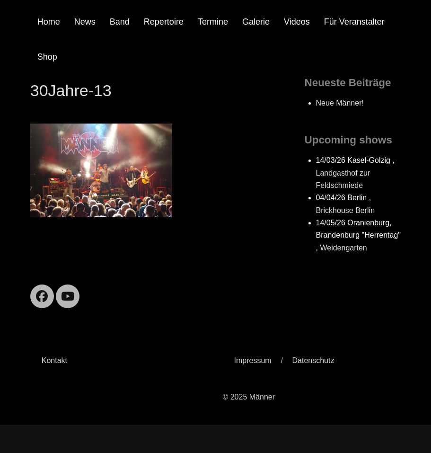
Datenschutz (313, 360)
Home (48, 22)
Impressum (252, 360)
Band (120, 22)
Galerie (256, 22)
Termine (213, 22)
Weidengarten (343, 248)
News (85, 22)
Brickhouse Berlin (345, 210)
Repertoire (164, 22)
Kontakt (54, 360)
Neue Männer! (340, 103)
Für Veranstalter (354, 22)
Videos (297, 22)
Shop (47, 57)
